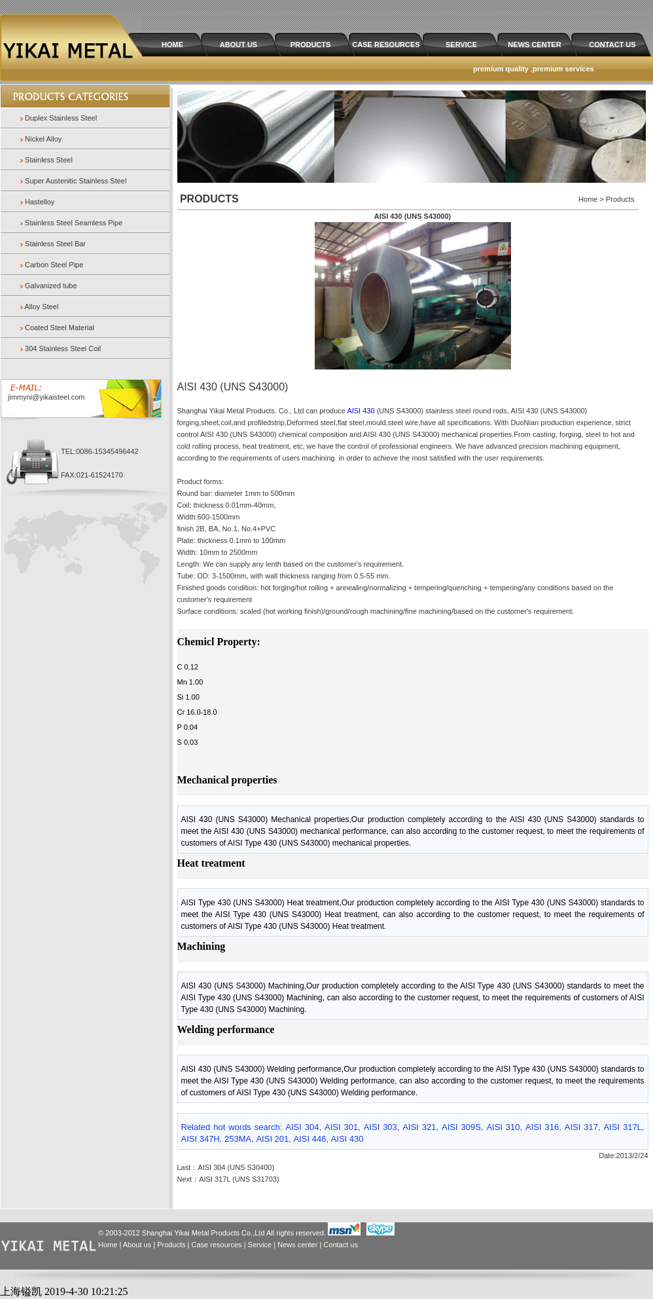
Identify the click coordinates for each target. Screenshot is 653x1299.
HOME (172, 44)
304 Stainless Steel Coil (63, 348)
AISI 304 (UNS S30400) (236, 1167)
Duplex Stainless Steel (61, 118)
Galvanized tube (51, 286)
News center (297, 1245)
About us (137, 1245)
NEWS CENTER (534, 44)
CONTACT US (612, 44)
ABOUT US (238, 44)
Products (171, 1245)
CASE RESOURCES (385, 44)
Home (107, 1245)
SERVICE (461, 44)
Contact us (340, 1245)
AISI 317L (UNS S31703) (239, 1179)
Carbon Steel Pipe (54, 265)
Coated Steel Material (59, 327)
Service (260, 1245)
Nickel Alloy (43, 139)
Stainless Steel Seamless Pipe (73, 223)
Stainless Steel (49, 160)
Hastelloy (39, 202)
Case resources (217, 1245)
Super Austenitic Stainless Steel (75, 181)
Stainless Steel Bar (55, 244)
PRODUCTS (311, 44)
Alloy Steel (41, 307)
